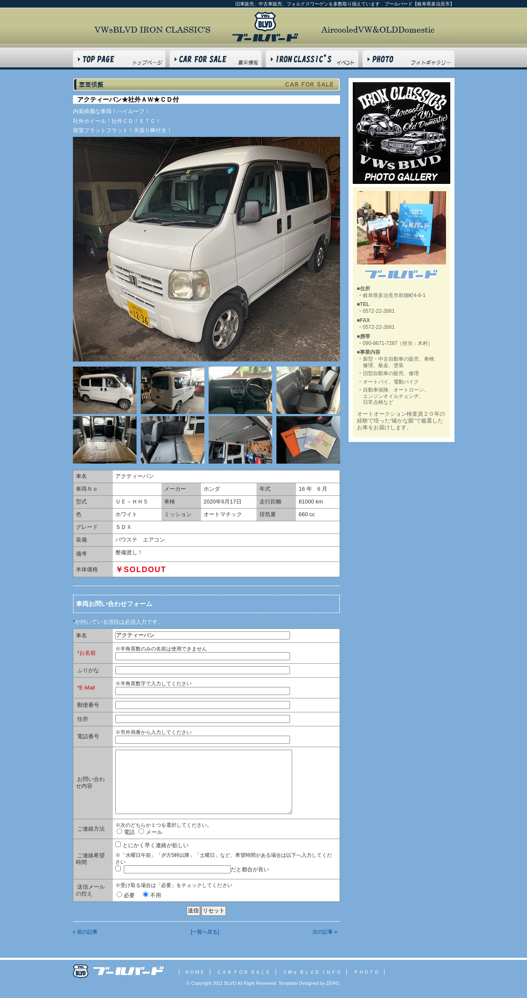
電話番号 (88, 736)
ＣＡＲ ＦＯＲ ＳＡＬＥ (243, 972)
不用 (152, 895)
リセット (214, 910)
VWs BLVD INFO (312, 58)
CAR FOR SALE (216, 58)
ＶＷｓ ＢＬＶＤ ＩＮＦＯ (311, 972)
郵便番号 (88, 705)
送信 (193, 910)
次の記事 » (324, 932)
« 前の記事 (85, 932)
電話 (126, 832)
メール (150, 832)
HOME (119, 58)
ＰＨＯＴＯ (366, 972)
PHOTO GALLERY (408, 58)
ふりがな (88, 670)
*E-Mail (86, 687)
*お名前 (86, 653)
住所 (82, 719)
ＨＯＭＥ (194, 972)
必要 (126, 895)
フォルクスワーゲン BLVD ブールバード (265, 27)
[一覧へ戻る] (205, 932)
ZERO (332, 983)
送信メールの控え (90, 890)
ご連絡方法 (91, 829)
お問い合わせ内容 (90, 782)
